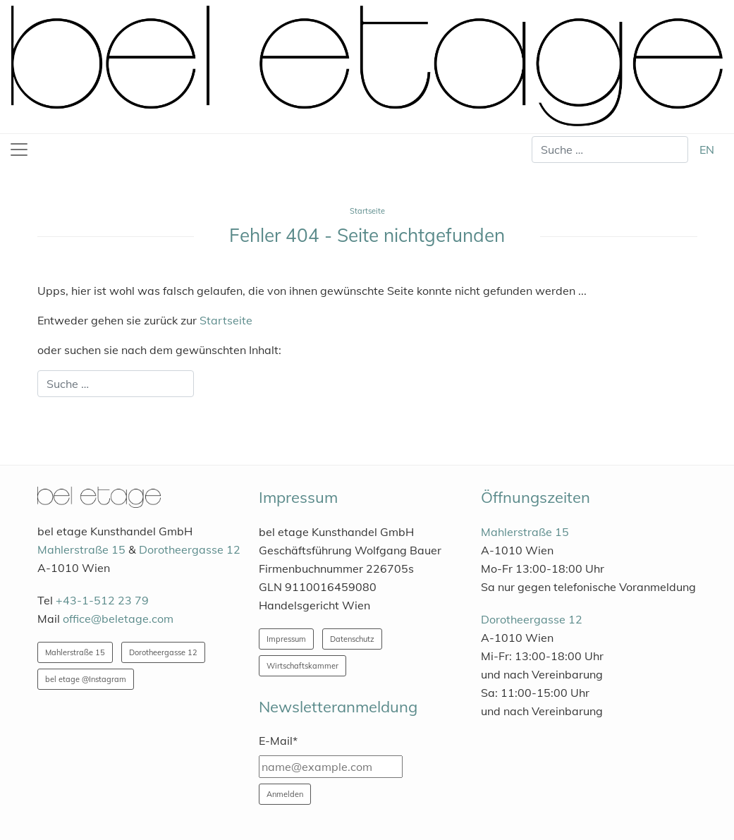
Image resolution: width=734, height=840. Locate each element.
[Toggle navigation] (19, 149)
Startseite (226, 320)
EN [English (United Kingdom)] (706, 149)
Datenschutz (352, 639)
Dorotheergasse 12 (189, 549)
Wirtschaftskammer (302, 666)
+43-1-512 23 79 (102, 600)
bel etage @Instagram (85, 679)
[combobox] (610, 149)
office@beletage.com (118, 618)
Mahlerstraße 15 (81, 549)
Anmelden (285, 794)
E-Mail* (278, 741)
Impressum (286, 639)
